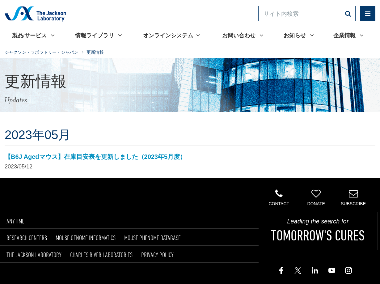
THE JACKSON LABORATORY (33, 254)
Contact (279, 197)
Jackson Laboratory (35, 14)
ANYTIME (15, 221)
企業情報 (348, 35)
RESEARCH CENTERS (26, 237)
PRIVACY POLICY (157, 254)
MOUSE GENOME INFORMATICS (86, 237)
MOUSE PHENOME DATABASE (152, 237)
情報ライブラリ (98, 35)
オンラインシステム (171, 35)
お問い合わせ (243, 35)
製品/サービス (33, 35)
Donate (316, 197)
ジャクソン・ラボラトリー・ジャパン (41, 52)
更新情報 (95, 52)
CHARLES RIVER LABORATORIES (101, 254)
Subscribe (353, 197)
